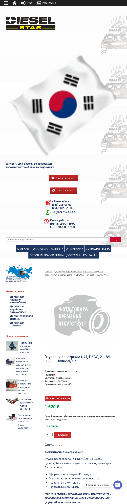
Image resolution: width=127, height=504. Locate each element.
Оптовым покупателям (47, 255)
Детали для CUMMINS (17, 324)
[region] (63, 103)
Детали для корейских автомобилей (18, 309)
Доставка (73, 255)
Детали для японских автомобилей (18, 299)
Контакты (90, 255)
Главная (23, 248)
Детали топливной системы (21, 317)
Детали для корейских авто (67, 272)
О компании (74, 248)
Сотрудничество (98, 248)
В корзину (63, 435)
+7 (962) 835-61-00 (63, 212)
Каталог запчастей (45, 248)
